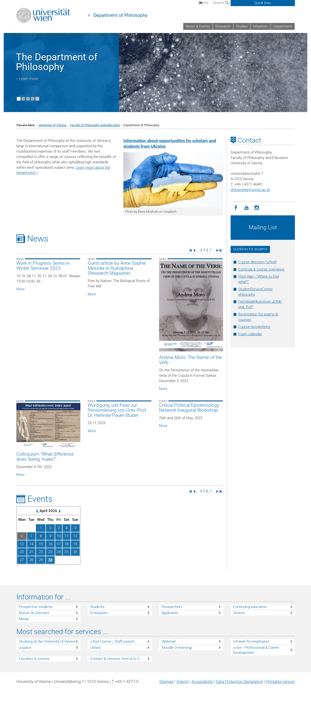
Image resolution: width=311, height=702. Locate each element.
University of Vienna (53, 125)
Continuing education (250, 607)
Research (223, 26)
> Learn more (27, 78)
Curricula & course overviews (261, 269)
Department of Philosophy (120, 15)
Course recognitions (254, 327)
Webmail (168, 641)
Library (95, 647)
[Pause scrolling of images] (37, 99)
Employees (99, 613)
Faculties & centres (34, 659)
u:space (25, 647)
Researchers (172, 607)
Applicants (170, 613)
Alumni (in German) (34, 613)
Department (282, 26)
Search (221, 2)
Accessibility (202, 681)
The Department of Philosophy (56, 62)
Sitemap (166, 681)
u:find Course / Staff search (112, 641)
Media (24, 619)
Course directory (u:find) (257, 262)
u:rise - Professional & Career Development (256, 650)
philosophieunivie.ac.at (250, 190)
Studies (242, 26)
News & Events (198, 26)
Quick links (262, 3)
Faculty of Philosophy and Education (95, 125)
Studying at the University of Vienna (47, 641)
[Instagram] (257, 208)
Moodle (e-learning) (177, 647)
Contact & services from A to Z (114, 659)
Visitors (239, 613)
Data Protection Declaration (239, 681)
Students (97, 607)
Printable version (280, 681)
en (203, 3)
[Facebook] (236, 208)
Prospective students (36, 607)
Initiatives (260, 26)
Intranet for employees (251, 641)
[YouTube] (246, 208)
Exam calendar (250, 334)
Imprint (182, 681)
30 (50, 560)
